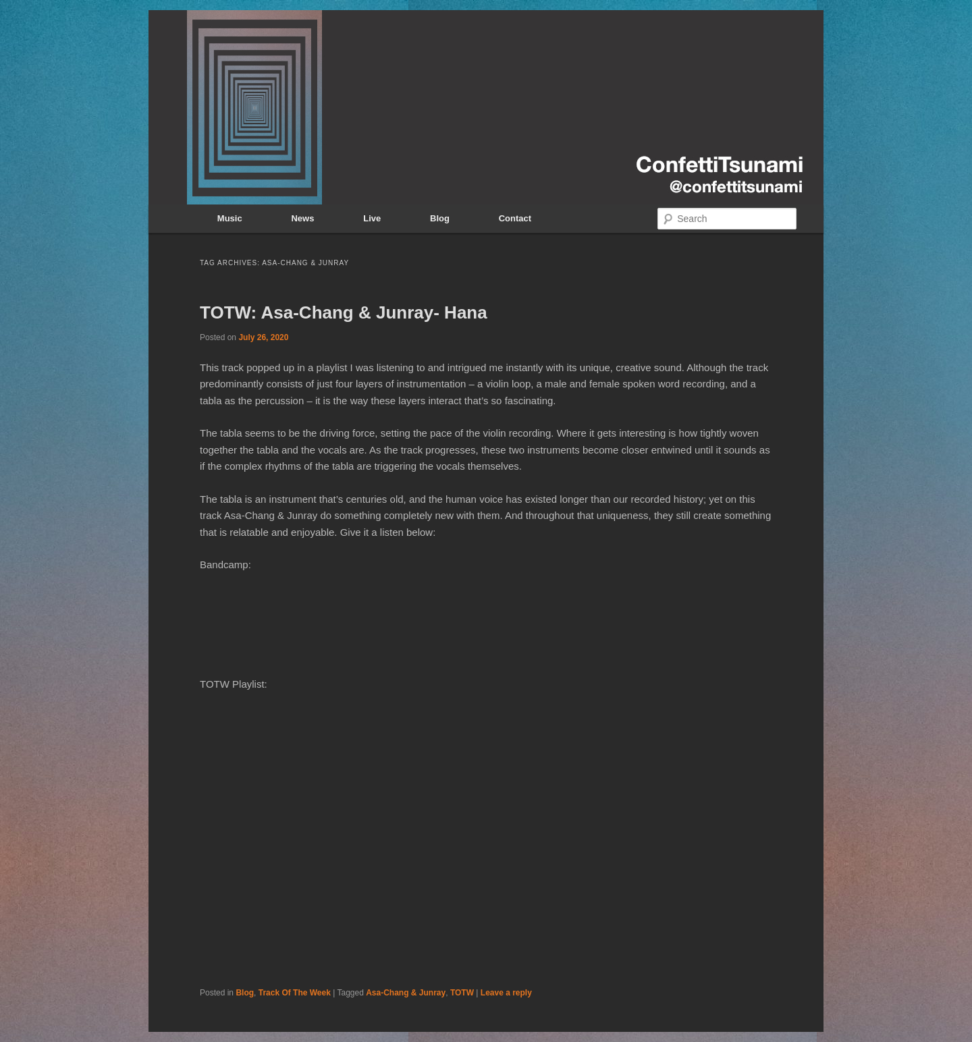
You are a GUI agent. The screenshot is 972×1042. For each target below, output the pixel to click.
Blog (440, 218)
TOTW (462, 992)
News (302, 218)
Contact (515, 218)
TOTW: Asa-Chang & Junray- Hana (343, 312)
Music (229, 218)
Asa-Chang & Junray (406, 992)
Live (372, 218)
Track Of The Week (295, 992)
